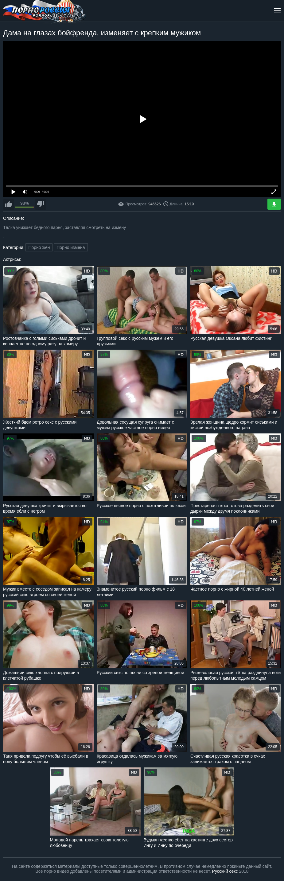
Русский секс (225, 871)
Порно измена (70, 247)
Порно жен (39, 247)
